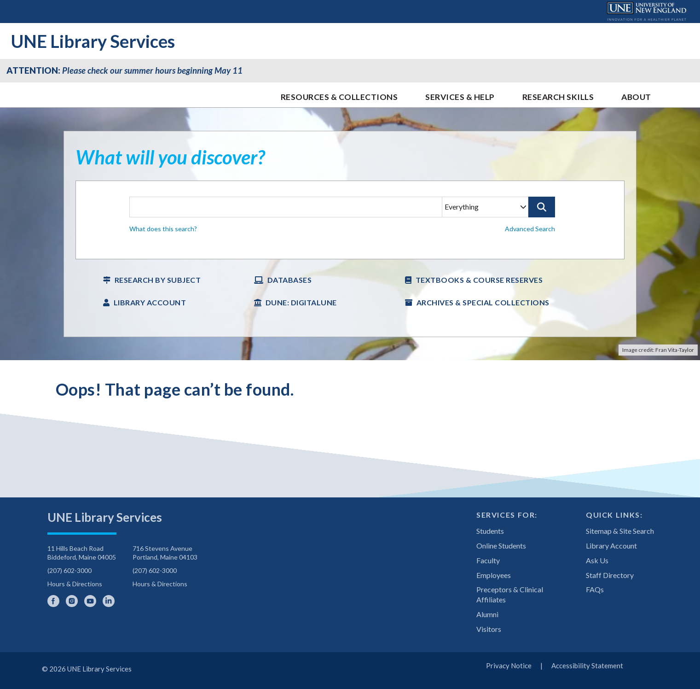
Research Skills (558, 97)
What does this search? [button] (163, 229)
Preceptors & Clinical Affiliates (509, 594)
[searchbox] (350, 220)
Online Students (501, 545)
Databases (289, 279)
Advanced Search (530, 229)
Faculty (488, 560)
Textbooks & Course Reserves (479, 279)
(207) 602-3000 (69, 570)
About (636, 97)
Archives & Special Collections (483, 302)
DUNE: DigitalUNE (301, 302)
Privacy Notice (509, 665)
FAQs (595, 589)
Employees (493, 575)
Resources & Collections (339, 97)
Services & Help (460, 97)
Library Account (150, 302)
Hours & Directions (74, 584)
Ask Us (597, 560)
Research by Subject (158, 279)
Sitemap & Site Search (620, 530)
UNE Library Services (93, 41)
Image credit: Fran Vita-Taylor (658, 349)
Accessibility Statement (587, 665)
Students (490, 530)
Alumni (487, 614)
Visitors (488, 629)
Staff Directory (610, 575)
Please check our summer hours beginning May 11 (124, 70)
